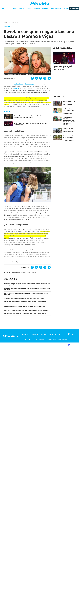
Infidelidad (34, 272)
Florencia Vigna (29, 84)
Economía (28, 8)
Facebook (22, 339)
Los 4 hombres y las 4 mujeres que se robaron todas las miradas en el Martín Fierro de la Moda (27, 289)
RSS (36, 339)
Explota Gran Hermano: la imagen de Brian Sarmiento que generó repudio (24, 306)
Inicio (15, 8)
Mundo (51, 334)
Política (21, 8)
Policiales (45, 8)
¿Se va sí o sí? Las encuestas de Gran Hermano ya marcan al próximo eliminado (26, 310)
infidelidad (16, 88)
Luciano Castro (18, 84)
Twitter (26, 339)
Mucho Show (34, 334)
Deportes (66, 8)
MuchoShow (15, 22)
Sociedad (37, 8)
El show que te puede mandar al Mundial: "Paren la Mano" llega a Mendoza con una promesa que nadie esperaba (27, 284)
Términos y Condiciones (51, 339)
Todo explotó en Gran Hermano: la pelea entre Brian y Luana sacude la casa (25, 313)
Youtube (29, 339)
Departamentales (56, 8)
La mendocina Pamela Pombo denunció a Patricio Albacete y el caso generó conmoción (25, 302)
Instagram (33, 339)
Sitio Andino (7, 22)
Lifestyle (43, 334)
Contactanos (41, 339)
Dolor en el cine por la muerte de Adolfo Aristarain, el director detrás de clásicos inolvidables (26, 294)
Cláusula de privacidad (62, 339)
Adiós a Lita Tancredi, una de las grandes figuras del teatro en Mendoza (24, 298)
